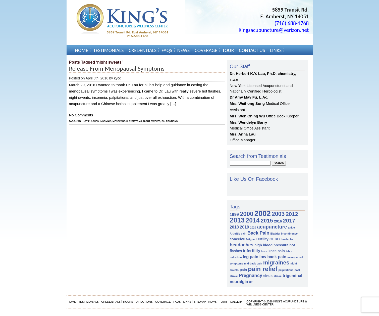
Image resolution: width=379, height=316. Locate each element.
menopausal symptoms (127, 121)
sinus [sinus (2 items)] (268, 276)
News (183, 50)
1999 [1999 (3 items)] (234, 214)
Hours (128, 301)
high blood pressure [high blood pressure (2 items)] (271, 245)
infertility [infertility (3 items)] (251, 250)
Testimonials (108, 50)
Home (81, 50)
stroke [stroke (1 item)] (278, 276)
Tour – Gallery (231, 301)
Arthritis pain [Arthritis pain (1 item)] (238, 233)
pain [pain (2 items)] (243, 270)
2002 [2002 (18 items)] (262, 213)
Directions (144, 301)
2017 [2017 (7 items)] (289, 220)
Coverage (206, 50)
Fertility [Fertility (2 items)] (262, 239)
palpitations (169, 121)
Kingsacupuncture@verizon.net (274, 30)
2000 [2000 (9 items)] (246, 213)
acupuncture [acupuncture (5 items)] (272, 227)
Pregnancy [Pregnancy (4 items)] (250, 275)
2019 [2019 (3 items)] (244, 227)
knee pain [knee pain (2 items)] (276, 251)
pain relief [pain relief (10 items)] (262, 268)
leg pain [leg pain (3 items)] (250, 256)
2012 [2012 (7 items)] (292, 214)
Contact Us (252, 50)
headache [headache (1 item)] (287, 239)
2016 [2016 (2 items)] (278, 221)
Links (276, 50)
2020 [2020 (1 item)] (253, 227)
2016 (78, 121)
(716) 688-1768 (292, 23)
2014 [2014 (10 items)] (252, 220)
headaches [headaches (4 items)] (241, 244)
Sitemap (200, 301)
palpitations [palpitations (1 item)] (285, 270)
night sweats (151, 121)
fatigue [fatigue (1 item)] (250, 239)
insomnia (105, 121)
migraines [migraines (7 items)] (276, 262)
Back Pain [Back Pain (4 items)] (258, 233)
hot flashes (91, 121)
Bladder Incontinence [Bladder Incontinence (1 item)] (283, 233)
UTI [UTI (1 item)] (251, 282)
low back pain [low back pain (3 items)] (272, 256)
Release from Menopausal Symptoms (117, 68)
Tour (228, 50)
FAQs (166, 50)
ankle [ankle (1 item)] (291, 227)
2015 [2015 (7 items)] (267, 220)
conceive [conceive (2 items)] (237, 239)
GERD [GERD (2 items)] (274, 239)
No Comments (81, 115)
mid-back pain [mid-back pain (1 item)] (253, 263)
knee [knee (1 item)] (264, 251)
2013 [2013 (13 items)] (237, 220)
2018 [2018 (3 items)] (234, 227)
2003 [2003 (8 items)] (278, 214)
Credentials (143, 50)
